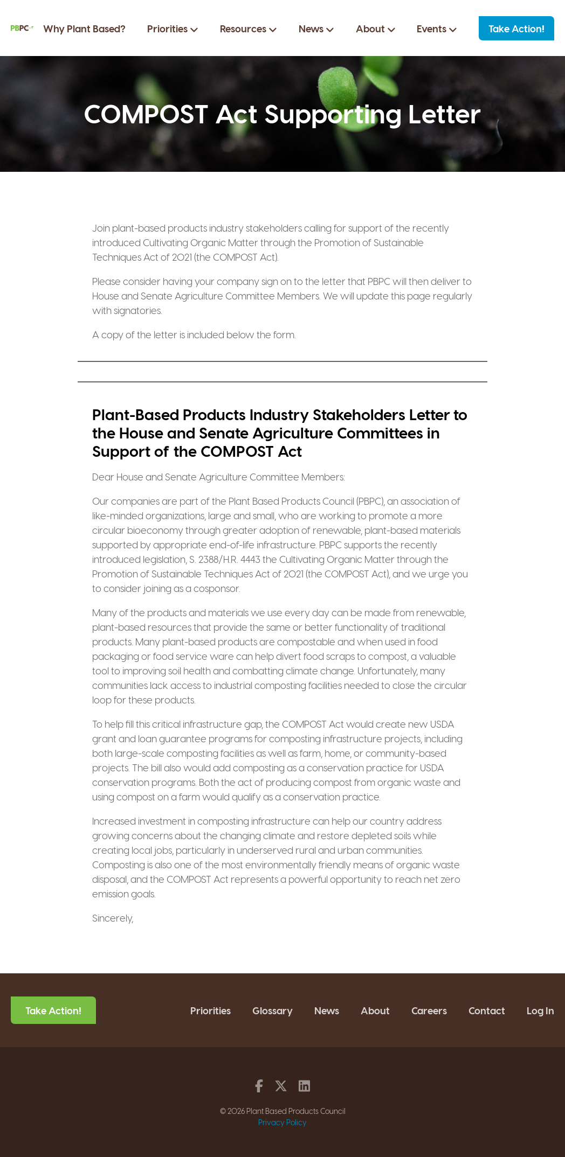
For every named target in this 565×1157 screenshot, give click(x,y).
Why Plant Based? (84, 28)
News (316, 28)
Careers (429, 1010)
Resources (248, 28)
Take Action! (516, 28)
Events (437, 28)
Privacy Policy (282, 1122)
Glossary (272, 1010)
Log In (540, 1010)
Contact (486, 1010)
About (376, 28)
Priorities (172, 28)
